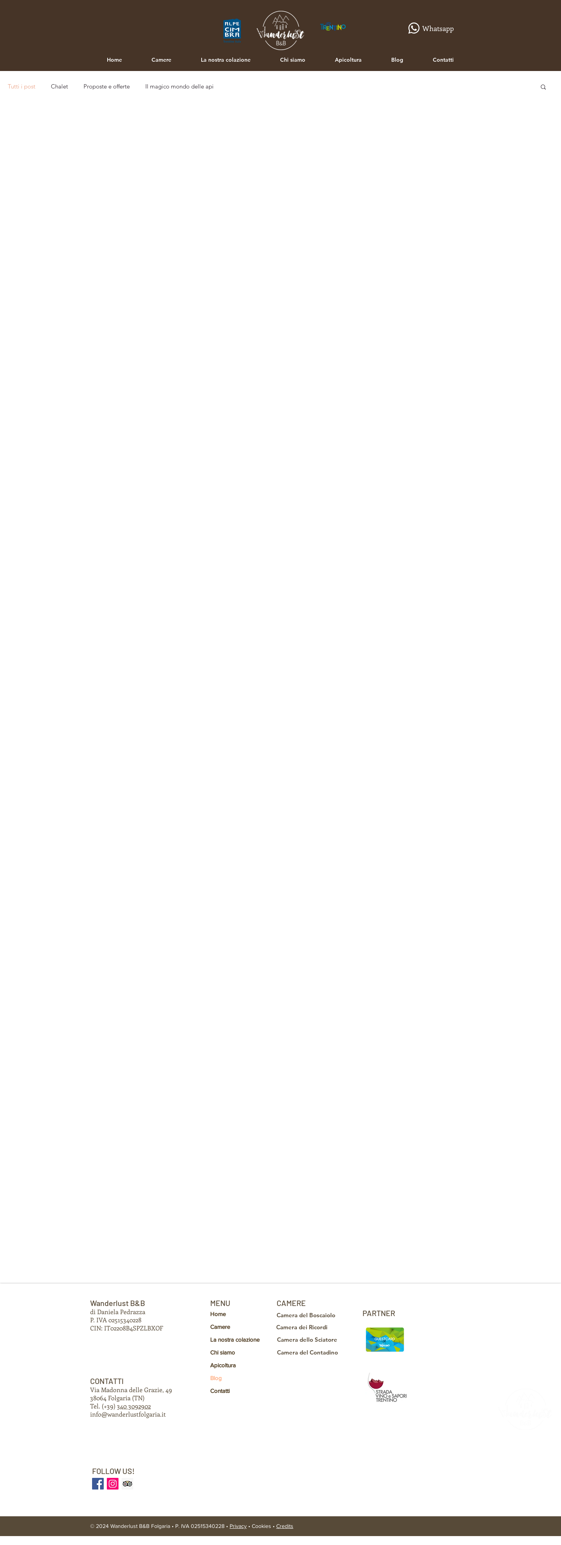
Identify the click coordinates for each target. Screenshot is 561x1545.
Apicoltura (223, 1365)
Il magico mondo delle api (179, 86)
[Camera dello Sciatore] (309, 1339)
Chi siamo (222, 1352)
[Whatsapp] (428, 28)
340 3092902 (134, 1406)
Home (218, 1314)
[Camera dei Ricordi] (305, 1327)
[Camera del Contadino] (309, 1352)
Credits (284, 1526)
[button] (543, 87)
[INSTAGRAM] (112, 1484)
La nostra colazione (235, 1339)
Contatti (220, 1390)
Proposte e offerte (107, 86)
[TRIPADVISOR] (127, 1484)
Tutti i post (21, 86)
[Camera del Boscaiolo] (308, 1315)
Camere (220, 1326)
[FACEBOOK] (98, 1484)
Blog (216, 1378)
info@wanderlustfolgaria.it (128, 1414)
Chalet (59, 86)
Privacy (238, 1526)
